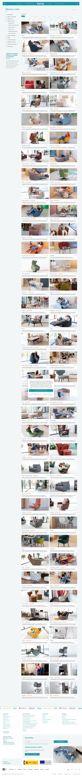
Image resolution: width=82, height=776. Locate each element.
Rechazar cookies (47, 394)
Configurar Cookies (35, 394)
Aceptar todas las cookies (41, 390)
